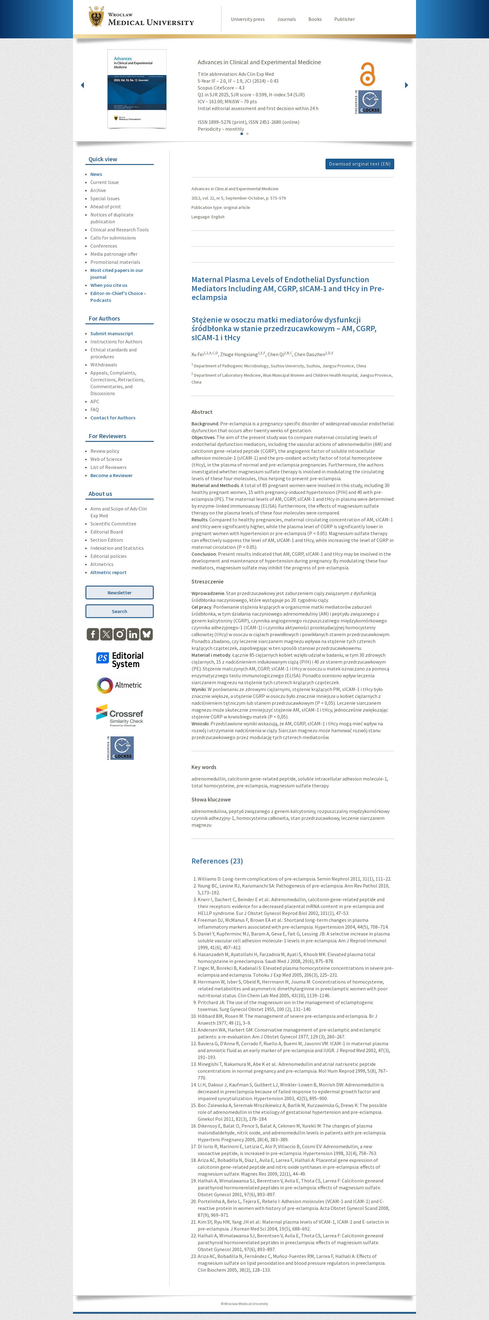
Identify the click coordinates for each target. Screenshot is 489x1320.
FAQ (94, 409)
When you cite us (108, 285)
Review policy (104, 451)
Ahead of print (105, 206)
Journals (286, 19)
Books (315, 19)
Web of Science (106, 459)
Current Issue (104, 182)
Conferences (103, 246)
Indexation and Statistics (117, 548)
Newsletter (120, 592)
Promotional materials (115, 262)
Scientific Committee (113, 523)
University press (248, 19)
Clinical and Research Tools (119, 229)
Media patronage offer (114, 254)
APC (94, 401)
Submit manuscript (111, 333)
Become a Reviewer (111, 475)
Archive (98, 190)
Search (119, 611)
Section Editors (106, 540)
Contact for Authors (112, 417)
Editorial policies (108, 556)
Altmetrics (102, 564)
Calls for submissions (113, 238)
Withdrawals (103, 364)
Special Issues (105, 198)
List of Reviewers (108, 467)
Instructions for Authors (116, 341)
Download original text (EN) (360, 164)
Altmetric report (108, 572)
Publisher (344, 19)
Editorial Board (106, 532)
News (96, 174)
